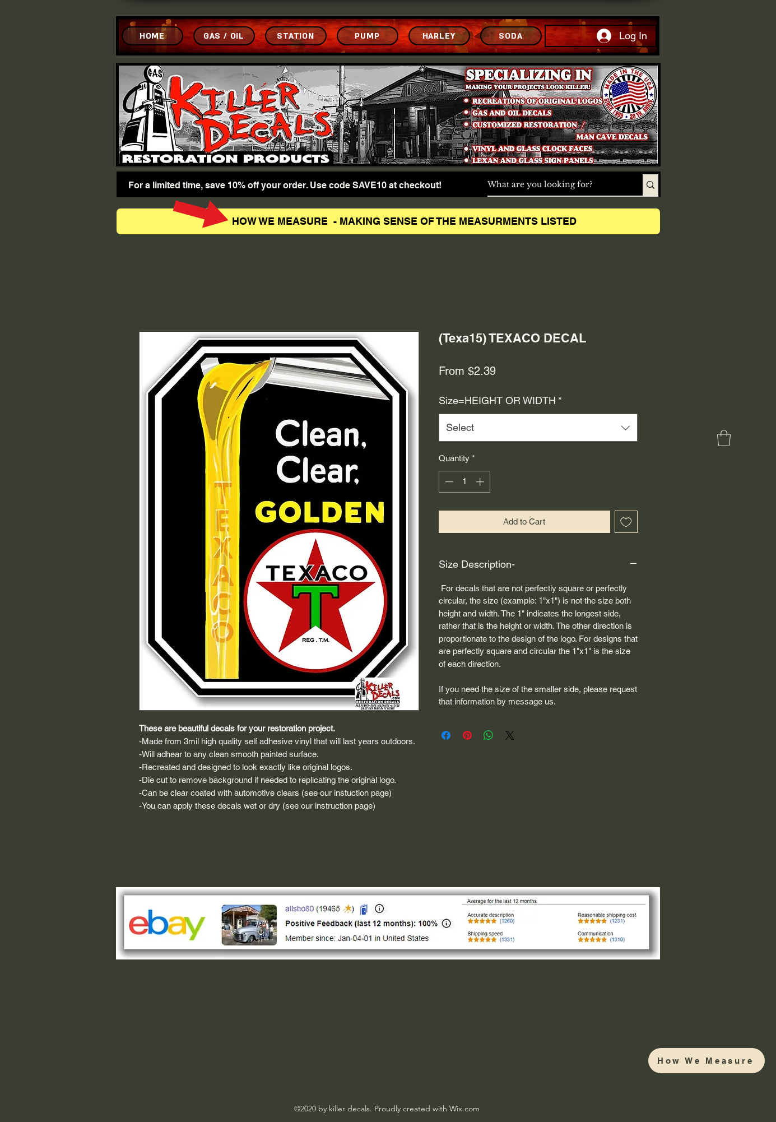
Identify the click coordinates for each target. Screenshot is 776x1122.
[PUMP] (367, 35)
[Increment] (481, 481)
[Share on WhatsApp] (488, 735)
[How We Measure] (706, 1060)
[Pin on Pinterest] (467, 735)
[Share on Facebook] (446, 735)
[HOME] (152, 35)
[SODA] (511, 35)
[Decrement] (448, 481)
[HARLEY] (439, 35)
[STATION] (296, 35)
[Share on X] (510, 735)
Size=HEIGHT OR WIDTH (500, 400)
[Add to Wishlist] (626, 522)
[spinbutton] (464, 481)
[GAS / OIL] (224, 35)
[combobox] (538, 428)
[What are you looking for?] (553, 185)
